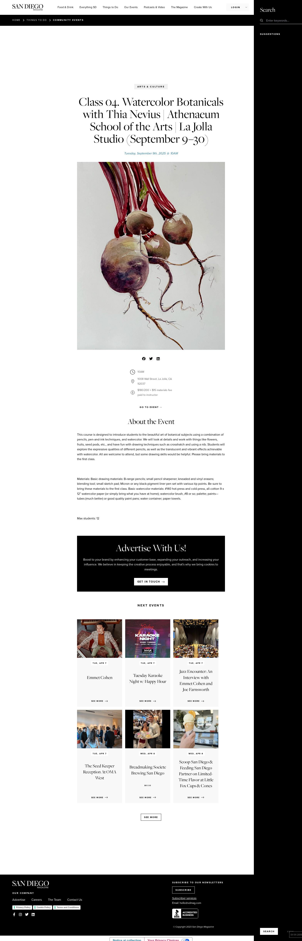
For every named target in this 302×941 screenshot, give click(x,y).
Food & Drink (65, 7)
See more (151, 817)
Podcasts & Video (154, 7)
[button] (144, 359)
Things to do (37, 20)
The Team (54, 900)
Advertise (18, 900)
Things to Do (110, 7)
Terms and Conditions (68, 907)
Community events (68, 20)
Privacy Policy (23, 907)
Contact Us (74, 900)
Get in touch (148, 582)
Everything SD (88, 7)
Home (16, 20)
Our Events (131, 7)
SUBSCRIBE (183, 890)
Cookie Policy (44, 907)
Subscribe (266, 7)
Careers (36, 900)
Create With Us (203, 7)
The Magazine (179, 7)
